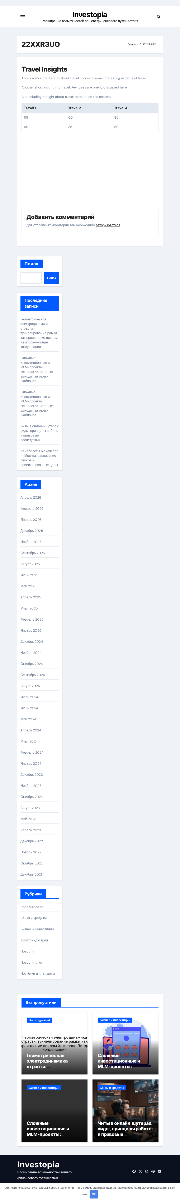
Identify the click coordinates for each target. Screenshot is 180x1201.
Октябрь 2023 (31, 797)
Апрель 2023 (30, 830)
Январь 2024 (30, 763)
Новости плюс (31, 962)
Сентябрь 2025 (32, 553)
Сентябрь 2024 (32, 675)
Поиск (32, 263)
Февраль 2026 (31, 508)
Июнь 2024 (29, 708)
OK (94, 1194)
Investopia (89, 14)
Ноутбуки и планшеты (37, 973)
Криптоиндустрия (34, 940)
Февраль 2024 (31, 752)
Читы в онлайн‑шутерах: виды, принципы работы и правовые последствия (125, 1131)
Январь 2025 (30, 630)
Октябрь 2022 (31, 863)
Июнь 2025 (29, 575)
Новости (27, 951)
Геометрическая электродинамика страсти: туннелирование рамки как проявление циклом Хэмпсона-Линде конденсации (39, 333)
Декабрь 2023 (31, 774)
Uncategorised (32, 907)
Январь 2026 (30, 519)
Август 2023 (30, 808)
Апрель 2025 (30, 597)
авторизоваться (108, 225)
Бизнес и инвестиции (37, 929)
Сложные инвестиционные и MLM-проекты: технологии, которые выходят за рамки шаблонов (36, 369)
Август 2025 (30, 564)
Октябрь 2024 (31, 664)
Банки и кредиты (33, 918)
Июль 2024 (29, 697)
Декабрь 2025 (31, 531)
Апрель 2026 (30, 497)
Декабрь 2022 (31, 841)
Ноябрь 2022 (30, 852)
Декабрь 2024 (31, 641)
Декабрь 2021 (31, 874)
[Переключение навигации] (22, 16)
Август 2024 (30, 686)
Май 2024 (28, 719)
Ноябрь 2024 (31, 652)
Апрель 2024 (30, 730)
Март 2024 (29, 741)
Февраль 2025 (31, 619)
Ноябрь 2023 (30, 786)
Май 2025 (28, 586)
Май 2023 (28, 819)
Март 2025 (29, 608)
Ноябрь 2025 (31, 542)
